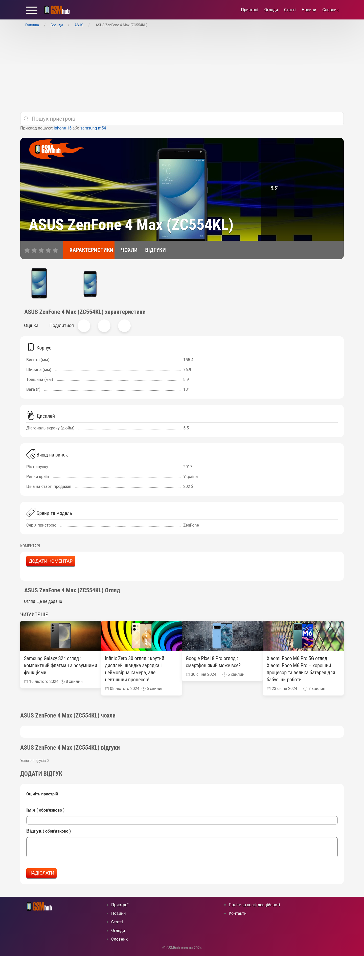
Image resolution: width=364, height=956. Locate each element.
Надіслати (41, 873)
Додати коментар (51, 561)
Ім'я (45, 810)
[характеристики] (89, 250)
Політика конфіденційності (254, 904)
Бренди (57, 25)
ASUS (78, 25)
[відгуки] (153, 250)
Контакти (237, 913)
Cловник (330, 9)
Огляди (271, 9)
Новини (309, 9)
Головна (32, 25)
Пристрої (249, 9)
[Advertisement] (182, 70)
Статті (290, 9)
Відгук (48, 831)
